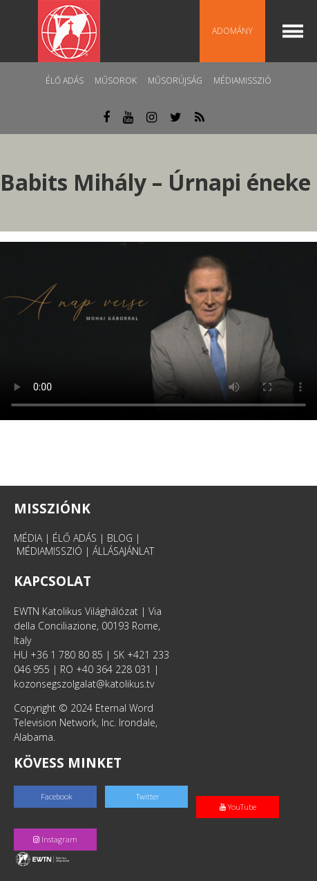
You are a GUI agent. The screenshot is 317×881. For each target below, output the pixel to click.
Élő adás (65, 80)
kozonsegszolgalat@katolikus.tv (84, 683)
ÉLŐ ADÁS (74, 537)
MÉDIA (28, 537)
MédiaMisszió (242, 80)
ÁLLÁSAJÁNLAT (123, 551)
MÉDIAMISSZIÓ (49, 551)
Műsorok (116, 80)
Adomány (232, 31)
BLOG (120, 537)
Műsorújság (175, 80)
